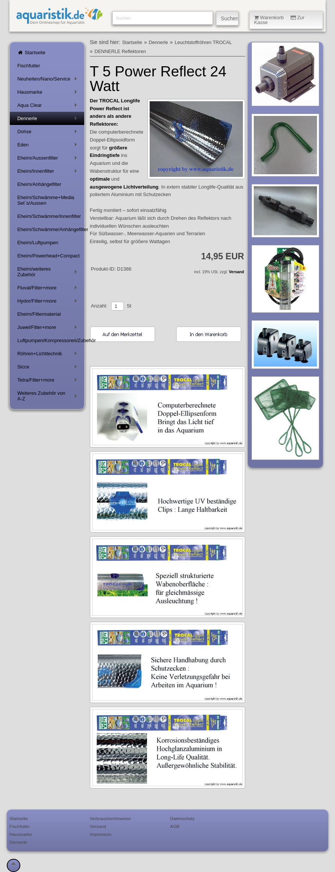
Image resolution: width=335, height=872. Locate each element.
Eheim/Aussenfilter (48, 159)
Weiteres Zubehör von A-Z (48, 396)
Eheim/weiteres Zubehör (48, 271)
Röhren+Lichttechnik (48, 355)
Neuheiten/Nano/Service (48, 80)
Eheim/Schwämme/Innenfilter (49, 216)
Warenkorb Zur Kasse (279, 20)
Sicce (48, 368)
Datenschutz (182, 818)
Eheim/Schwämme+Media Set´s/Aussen (45, 200)
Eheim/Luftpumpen (37, 242)
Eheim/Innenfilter (48, 172)
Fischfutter (28, 65)
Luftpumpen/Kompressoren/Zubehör (50, 342)
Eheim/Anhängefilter (39, 184)
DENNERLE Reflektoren (120, 51)
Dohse (48, 133)
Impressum (101, 834)
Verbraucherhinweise (110, 818)
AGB (175, 826)
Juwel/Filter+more (48, 328)
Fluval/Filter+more (48, 289)
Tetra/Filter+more (48, 381)
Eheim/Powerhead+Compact (48, 256)
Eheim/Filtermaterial (39, 314)
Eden (48, 146)
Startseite (31, 52)
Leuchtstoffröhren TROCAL (203, 42)
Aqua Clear (48, 106)
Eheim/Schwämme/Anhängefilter (50, 229)
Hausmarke (48, 93)
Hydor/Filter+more (48, 302)
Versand (236, 272)
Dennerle (48, 120)
